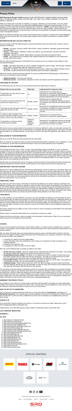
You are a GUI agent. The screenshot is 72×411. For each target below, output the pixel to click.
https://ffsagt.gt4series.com (12, 337)
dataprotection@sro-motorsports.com (16, 305)
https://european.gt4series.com (13, 336)
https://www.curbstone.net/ (12, 347)
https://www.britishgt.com (11, 334)
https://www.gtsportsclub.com (13, 332)
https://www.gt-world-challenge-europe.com (17, 326)
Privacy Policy (43, 399)
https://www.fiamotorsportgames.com (15, 344)
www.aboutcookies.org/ (42, 277)
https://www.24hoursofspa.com (13, 328)
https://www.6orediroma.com (12, 342)
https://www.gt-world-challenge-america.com (17, 331)
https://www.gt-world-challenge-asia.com (16, 329)
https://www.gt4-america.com (13, 339)
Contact (51, 399)
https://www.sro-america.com (13, 321)
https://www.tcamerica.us (11, 340)
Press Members (28, 399)
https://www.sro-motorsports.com (14, 320)
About (20, 399)
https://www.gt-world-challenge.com (15, 324)
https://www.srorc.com (10, 345)
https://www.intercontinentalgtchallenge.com (17, 323)
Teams (36, 399)
